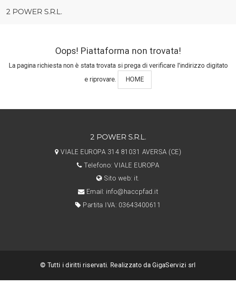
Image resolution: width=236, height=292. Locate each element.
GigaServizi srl (174, 265)
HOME (135, 79)
